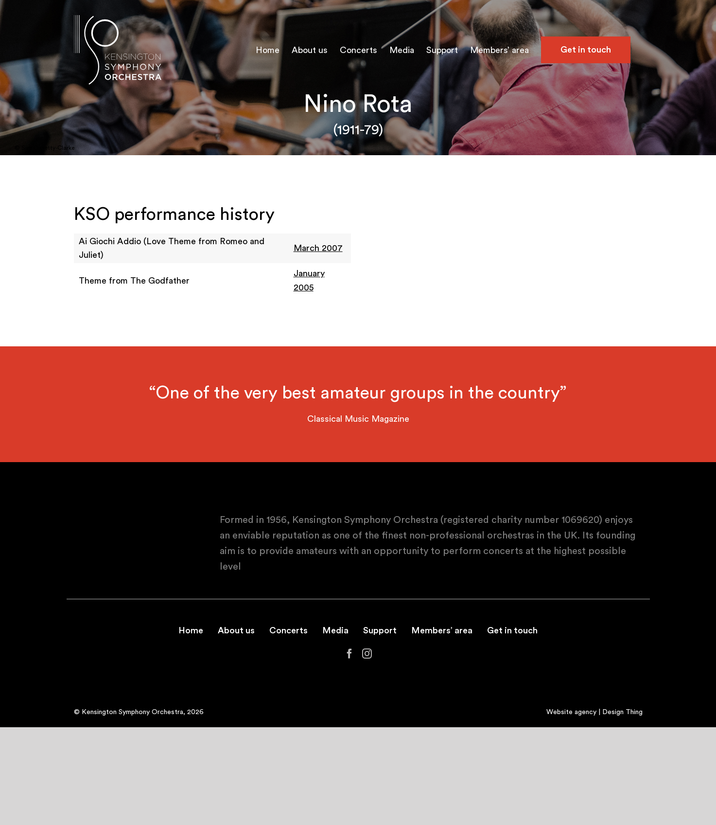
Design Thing (622, 712)
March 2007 (318, 248)
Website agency (571, 712)
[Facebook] (349, 654)
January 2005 (309, 280)
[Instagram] (367, 654)
